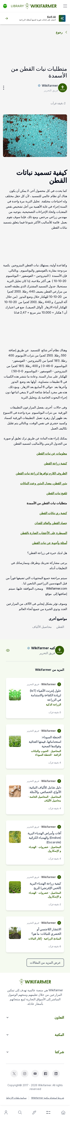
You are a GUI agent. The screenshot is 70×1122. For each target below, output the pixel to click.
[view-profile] (8, 650)
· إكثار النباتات (36, 938)
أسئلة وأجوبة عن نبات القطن (49, 543)
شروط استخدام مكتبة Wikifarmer (47, 1097)
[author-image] (59, 650)
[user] (5, 1112)
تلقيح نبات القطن (56, 493)
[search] (20, 1112)
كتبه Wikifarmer (43, 648)
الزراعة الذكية (53, 704)
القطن (60, 627)
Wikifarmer (50, 85)
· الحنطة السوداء (44, 754)
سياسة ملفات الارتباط (16, 1097)
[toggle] (65, 6)
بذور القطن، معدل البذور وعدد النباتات (43, 483)
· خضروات (44, 847)
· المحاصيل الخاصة (40, 796)
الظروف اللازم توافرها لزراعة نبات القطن (41, 473)
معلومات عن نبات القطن (51, 453)
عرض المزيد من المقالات (45, 962)
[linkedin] (56, 1073)
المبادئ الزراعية (52, 938)
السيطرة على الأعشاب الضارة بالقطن (43, 533)
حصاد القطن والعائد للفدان (51, 523)
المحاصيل (56, 751)
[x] (14, 1073)
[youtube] (35, 1073)
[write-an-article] (34, 1112)
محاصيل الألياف (42, 627)
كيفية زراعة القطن (55, 463)
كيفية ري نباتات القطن (53, 513)
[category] (48, 1112)
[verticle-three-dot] (3, 88)
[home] (63, 1112)
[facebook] (45, 1073)
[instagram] (24, 1073)
